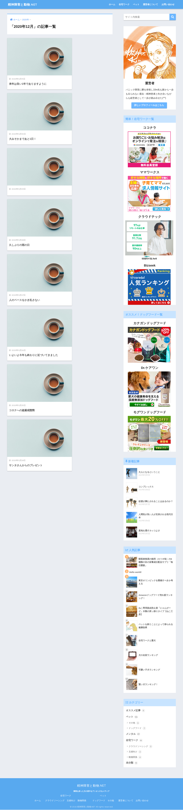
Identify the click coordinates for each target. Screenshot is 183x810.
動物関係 (135, 757)
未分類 (132, 763)
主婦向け (135, 752)
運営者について (150, 4)
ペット (136, 4)
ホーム (112, 4)
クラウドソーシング (140, 746)
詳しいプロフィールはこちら (149, 105)
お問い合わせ (168, 4)
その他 (134, 723)
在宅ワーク (124, 4)
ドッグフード (137, 728)
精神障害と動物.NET (24, 4)
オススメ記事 (135, 710)
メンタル (133, 734)
